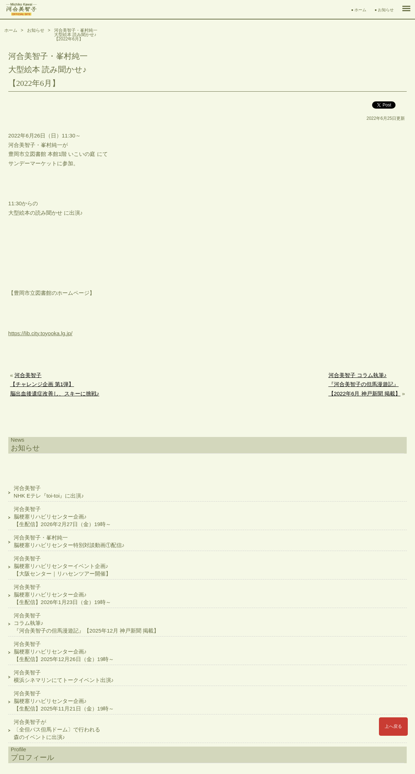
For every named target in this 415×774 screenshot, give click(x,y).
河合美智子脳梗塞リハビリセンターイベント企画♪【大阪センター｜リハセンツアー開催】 (62, 566)
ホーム (360, 10)
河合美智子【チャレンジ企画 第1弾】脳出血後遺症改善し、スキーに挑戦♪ (55, 384)
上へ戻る (393, 726)
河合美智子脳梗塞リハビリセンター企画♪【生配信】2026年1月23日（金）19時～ (62, 594)
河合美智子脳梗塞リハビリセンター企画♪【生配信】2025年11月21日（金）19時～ (64, 701)
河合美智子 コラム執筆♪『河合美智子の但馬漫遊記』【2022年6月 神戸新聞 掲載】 (364, 384)
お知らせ (386, 10)
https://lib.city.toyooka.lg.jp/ (40, 333)
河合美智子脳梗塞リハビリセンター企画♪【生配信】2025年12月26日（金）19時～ (64, 651)
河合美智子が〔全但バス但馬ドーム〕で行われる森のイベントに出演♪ (57, 729)
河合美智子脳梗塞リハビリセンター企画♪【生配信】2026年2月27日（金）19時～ (62, 516)
